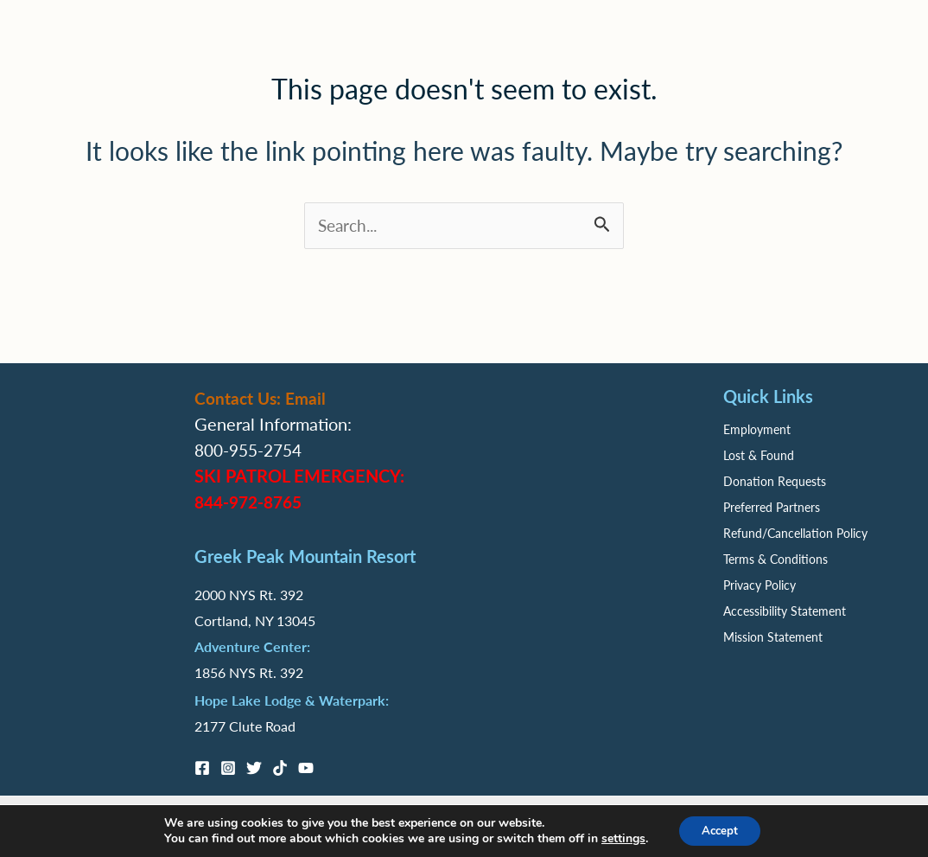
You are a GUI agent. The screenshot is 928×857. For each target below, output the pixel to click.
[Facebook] (202, 768)
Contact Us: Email (262, 398)
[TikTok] (280, 768)
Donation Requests (774, 480)
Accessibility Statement (784, 610)
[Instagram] (228, 768)
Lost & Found (758, 455)
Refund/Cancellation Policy (795, 532)
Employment (757, 429)
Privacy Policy (759, 584)
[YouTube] (306, 768)
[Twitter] (254, 768)
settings (619, 838)
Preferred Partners (771, 506)
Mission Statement (773, 636)
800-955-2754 (252, 450)
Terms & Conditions (775, 558)
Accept (720, 830)
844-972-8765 (252, 501)
